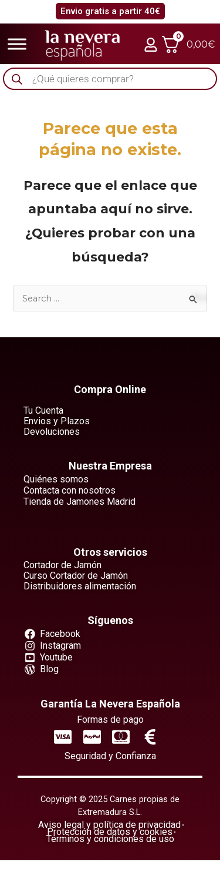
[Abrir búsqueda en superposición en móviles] (110, 79)
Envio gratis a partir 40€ (110, 11)
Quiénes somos (56, 479)
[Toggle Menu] (17, 43)
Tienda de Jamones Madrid (79, 501)
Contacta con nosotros (69, 490)
